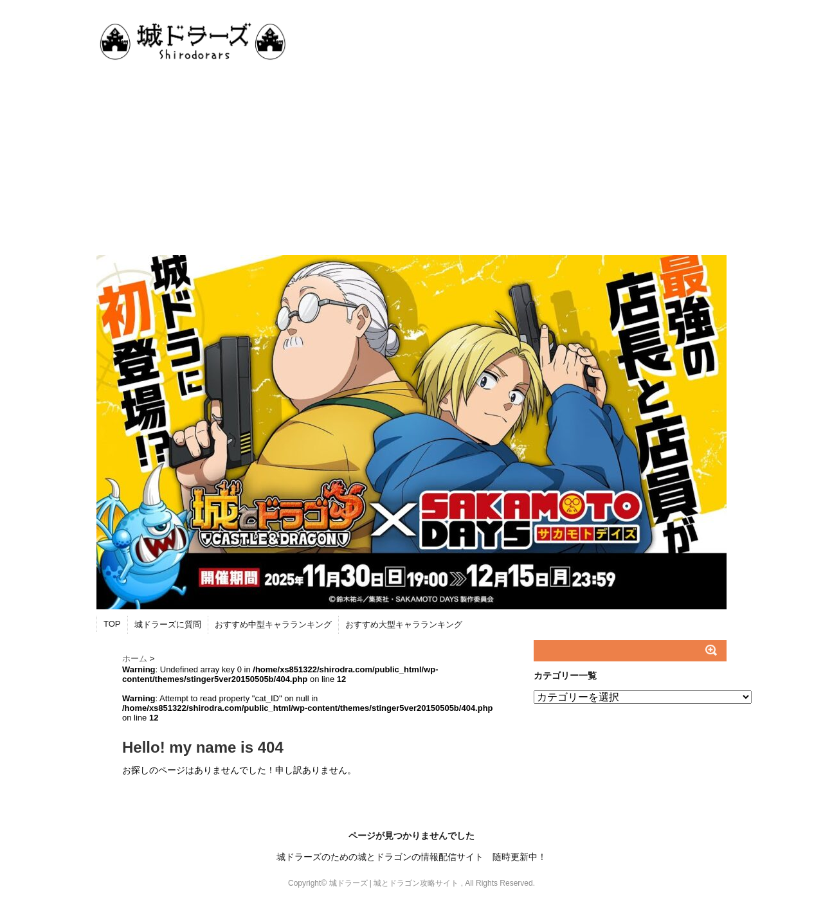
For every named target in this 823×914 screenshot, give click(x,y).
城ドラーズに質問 (167, 624)
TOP (112, 624)
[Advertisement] (411, 159)
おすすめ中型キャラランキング (273, 624)
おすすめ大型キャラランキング (403, 624)
